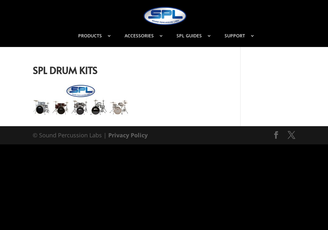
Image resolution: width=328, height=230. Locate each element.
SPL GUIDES (189, 36)
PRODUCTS (90, 36)
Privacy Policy (128, 135)
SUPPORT (235, 36)
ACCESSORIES (139, 36)
